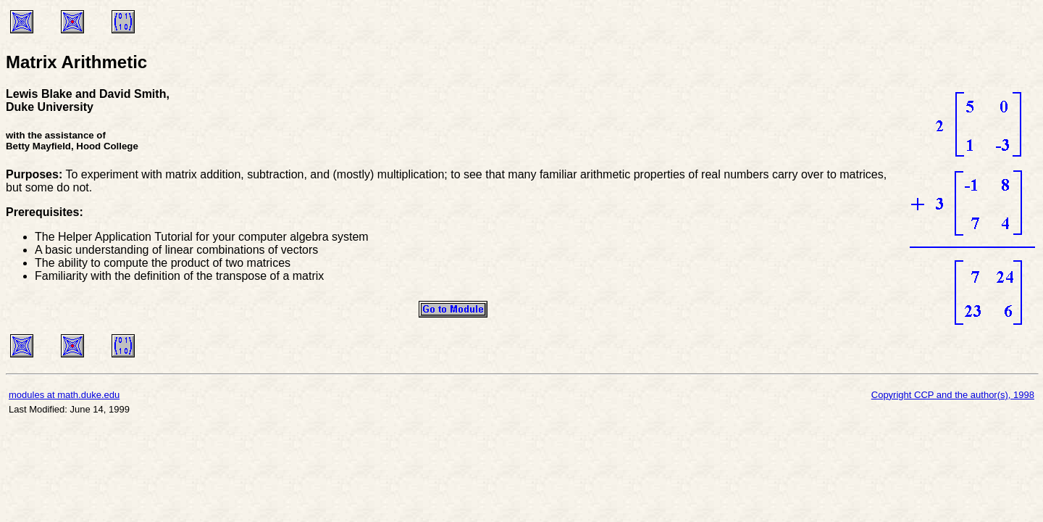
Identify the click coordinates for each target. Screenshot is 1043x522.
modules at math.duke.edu (64, 394)
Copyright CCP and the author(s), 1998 (952, 394)
